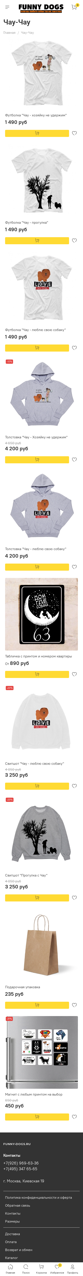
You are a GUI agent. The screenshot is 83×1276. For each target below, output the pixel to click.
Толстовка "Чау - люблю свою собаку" (35, 549)
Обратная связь (17, 1205)
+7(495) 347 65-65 (20, 1168)
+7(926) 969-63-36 (21, 1163)
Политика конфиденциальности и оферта (38, 1197)
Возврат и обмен (18, 1250)
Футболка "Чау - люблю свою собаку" (35, 330)
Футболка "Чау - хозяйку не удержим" (36, 115)
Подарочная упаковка (22, 987)
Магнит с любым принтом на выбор (33, 1094)
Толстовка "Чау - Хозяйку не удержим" (36, 437)
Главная (9, 32)
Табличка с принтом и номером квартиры (38, 656)
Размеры (12, 1221)
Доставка (12, 1234)
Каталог (11, 1257)
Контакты (12, 1213)
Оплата (11, 1242)
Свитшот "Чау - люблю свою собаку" (34, 763)
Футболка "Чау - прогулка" (26, 222)
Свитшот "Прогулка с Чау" (26, 875)
